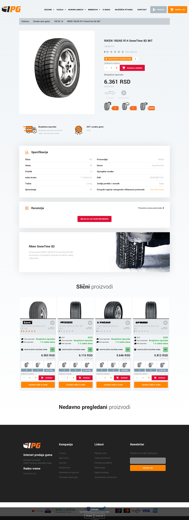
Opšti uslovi (64, 458)
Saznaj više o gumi (38, 385)
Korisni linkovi (75, 10)
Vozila (60, 10)
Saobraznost (64, 467)
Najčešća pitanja (124, 10)
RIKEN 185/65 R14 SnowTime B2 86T (84, 21)
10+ (52, 350)
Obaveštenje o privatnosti (105, 477)
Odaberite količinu (112, 63)
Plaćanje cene (100, 453)
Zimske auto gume (41, 21)
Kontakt (142, 10)
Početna (25, 21)
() (180, 10)
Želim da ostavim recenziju (94, 219)
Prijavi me (148, 468)
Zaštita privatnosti (102, 458)
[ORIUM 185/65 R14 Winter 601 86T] (151, 308)
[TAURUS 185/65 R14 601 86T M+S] (76, 308)
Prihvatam (89, 516)
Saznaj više (99, 516)
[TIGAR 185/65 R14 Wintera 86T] (113, 308)
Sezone (48, 10)
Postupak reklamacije (68, 477)
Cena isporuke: (29, 339)
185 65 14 (58, 21)
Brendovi (93, 10)
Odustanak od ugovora (69, 472)
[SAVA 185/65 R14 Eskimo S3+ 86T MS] (38, 308)
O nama (106, 10)
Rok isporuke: (29, 342)
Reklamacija (99, 467)
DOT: (63, 337)
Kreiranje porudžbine (103, 462)
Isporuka (63, 462)
